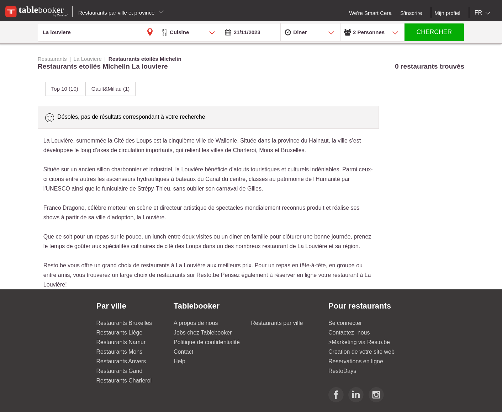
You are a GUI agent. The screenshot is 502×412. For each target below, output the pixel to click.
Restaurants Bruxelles (124, 323)
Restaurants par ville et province (121, 13)
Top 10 (64, 89)
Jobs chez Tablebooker (203, 333)
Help (179, 361)
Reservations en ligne (355, 361)
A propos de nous (196, 323)
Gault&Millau (110, 89)
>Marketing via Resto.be (359, 342)
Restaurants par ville (277, 323)
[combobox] (484, 13)
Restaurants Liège (119, 333)
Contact (183, 352)
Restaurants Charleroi (124, 381)
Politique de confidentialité (207, 342)
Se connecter (345, 323)
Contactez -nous (349, 333)
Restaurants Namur (121, 342)
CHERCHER (434, 32)
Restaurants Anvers (121, 361)
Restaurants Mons (119, 352)
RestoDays (342, 371)
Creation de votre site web (361, 352)
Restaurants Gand (119, 371)
